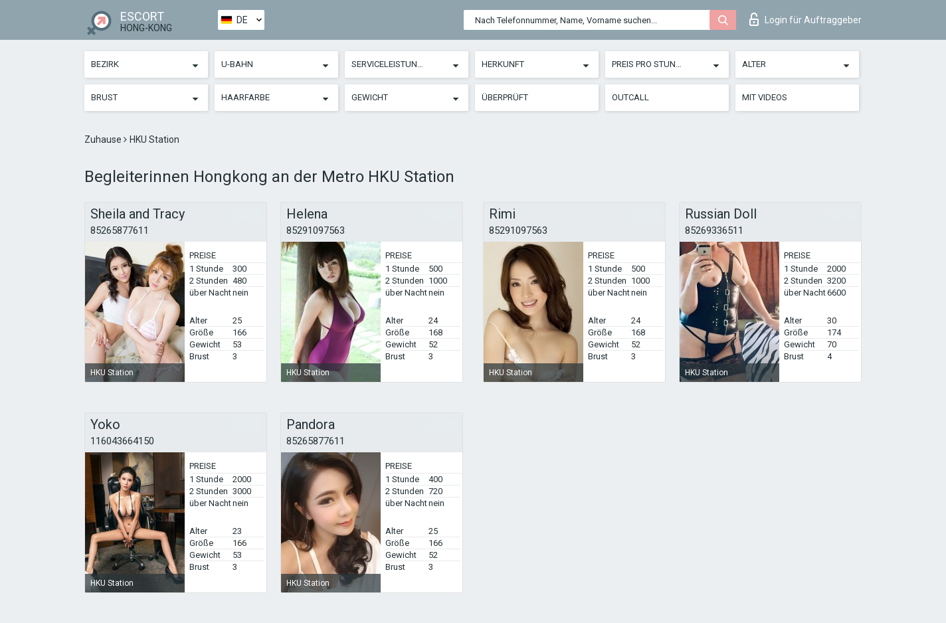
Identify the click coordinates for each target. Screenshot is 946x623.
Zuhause (104, 139)
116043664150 (122, 441)
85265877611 (119, 230)
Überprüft (505, 97)
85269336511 (714, 230)
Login (805, 19)
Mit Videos (764, 97)
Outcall (630, 97)
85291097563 (315, 230)
